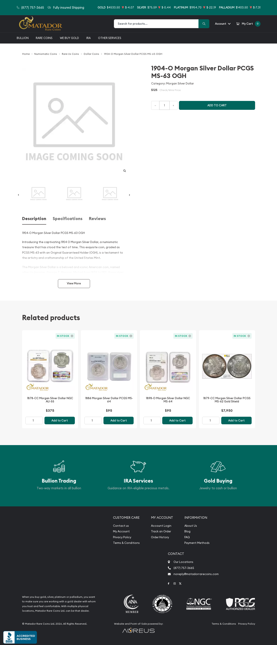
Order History (160, 537)
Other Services (109, 38)
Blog (187, 531)
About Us (190, 526)
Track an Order (161, 531)
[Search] (203, 23)
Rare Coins (44, 38)
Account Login (161, 526)
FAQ (187, 537)
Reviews (97, 218)
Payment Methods (197, 543)
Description (34, 218)
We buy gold (69, 38)
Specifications (67, 218)
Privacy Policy (122, 537)
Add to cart (217, 105)
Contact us (121, 526)
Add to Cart (59, 420)
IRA (88, 38)
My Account (121, 531)
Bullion (23, 38)
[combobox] (156, 23)
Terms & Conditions (126, 543)
